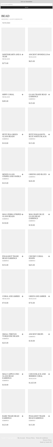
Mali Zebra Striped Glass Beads (11, 215)
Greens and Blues (37, 174)
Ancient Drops (36, 334)
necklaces (6, 59)
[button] (23, 54)
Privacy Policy (30, 438)
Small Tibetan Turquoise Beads (10, 335)
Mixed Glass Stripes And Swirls (11, 175)
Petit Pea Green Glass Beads (10, 135)
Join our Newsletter (26, 1)
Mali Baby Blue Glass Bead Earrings (36, 216)
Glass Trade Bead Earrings (38, 95)
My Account (21, 438)
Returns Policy (47, 440)
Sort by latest (26, 23)
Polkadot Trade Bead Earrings (10, 257)
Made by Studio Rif (46, 442)
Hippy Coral (8, 94)
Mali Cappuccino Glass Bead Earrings (10, 376)
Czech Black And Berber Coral (37, 375)
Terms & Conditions (42, 438)
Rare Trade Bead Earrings (10, 417)
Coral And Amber (11, 296)
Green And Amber (37, 296)
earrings (32, 99)
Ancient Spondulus (38, 54)
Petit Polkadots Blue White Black (38, 135)
